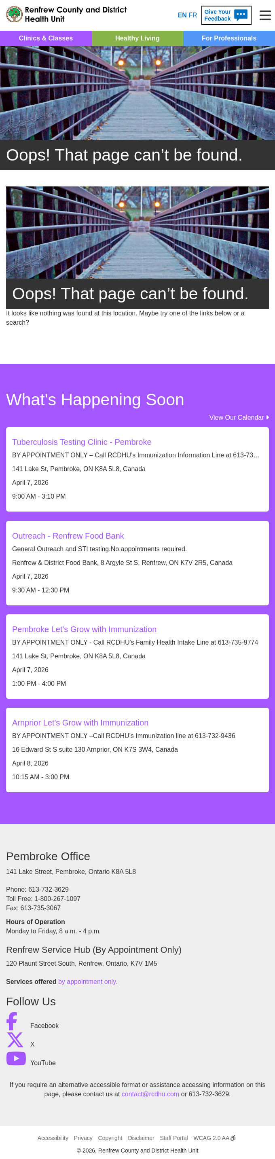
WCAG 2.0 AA (215, 1138)
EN (182, 15)
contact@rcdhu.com (151, 1094)
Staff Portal (174, 1138)
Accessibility (53, 1138)
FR (192, 15)
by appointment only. (87, 981)
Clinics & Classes (46, 38)
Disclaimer (141, 1138)
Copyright (110, 1138)
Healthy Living (137, 38)
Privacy (83, 1138)
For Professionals (229, 38)
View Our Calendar (239, 417)
